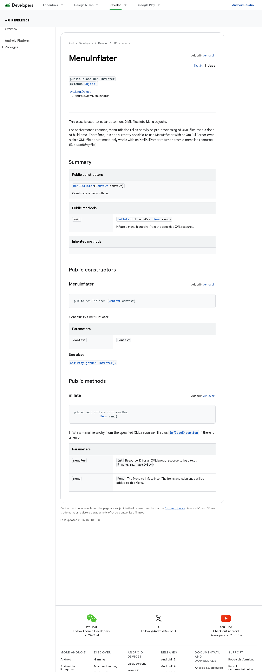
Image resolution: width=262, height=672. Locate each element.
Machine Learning (106, 666)
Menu (157, 219)
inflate (123, 219)
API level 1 (209, 55)
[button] (27, 47)
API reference (17, 20)
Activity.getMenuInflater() (93, 363)
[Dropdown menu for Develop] (127, 5)
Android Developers (81, 43)
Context (102, 186)
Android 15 (168, 659)
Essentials (50, 5)
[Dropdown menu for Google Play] (160, 5)
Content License (175, 508)
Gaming (99, 659)
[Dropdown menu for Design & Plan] (99, 5)
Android (65, 659)
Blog (179, 5)
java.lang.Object (80, 92)
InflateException (184, 433)
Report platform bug (241, 659)
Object (89, 84)
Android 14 (168, 666)
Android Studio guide (209, 668)
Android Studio (243, 5)
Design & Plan (83, 5)
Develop (103, 43)
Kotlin (198, 66)
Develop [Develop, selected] (116, 5)
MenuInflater (83, 186)
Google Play (146, 5)
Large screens (137, 663)
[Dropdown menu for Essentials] (63, 5)
